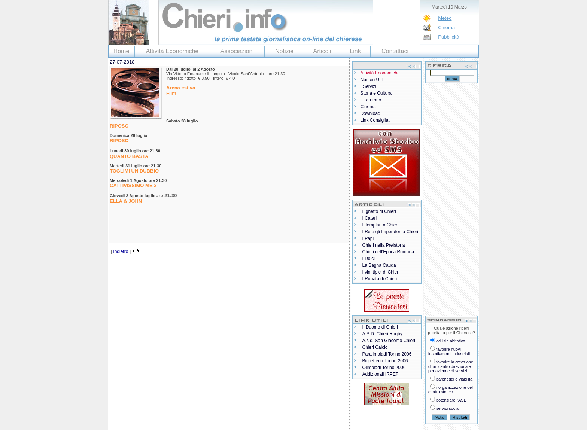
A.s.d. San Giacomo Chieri (388, 340)
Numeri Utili (372, 79)
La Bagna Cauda (379, 265)
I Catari (369, 218)
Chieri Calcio (375, 347)
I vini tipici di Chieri (380, 272)
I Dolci (368, 258)
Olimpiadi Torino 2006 (384, 367)
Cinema (446, 27)
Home (121, 51)
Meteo (444, 18)
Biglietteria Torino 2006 (385, 360)
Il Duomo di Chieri (380, 327)
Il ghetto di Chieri (379, 211)
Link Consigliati (376, 120)
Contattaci (394, 51)
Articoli (322, 51)
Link (355, 51)
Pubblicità (448, 37)
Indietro (120, 251)
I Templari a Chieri (380, 225)
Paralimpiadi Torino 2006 (387, 354)
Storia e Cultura (376, 93)
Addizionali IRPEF (380, 374)
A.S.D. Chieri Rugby (382, 333)
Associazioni (237, 51)
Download (370, 113)
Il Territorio (371, 100)
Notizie (284, 51)
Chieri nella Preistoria (383, 245)
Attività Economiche (172, 51)
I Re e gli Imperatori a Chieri (390, 231)
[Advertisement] (195, 266)
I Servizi (369, 86)
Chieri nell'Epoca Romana (388, 251)
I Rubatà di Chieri (379, 278)
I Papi (368, 238)
